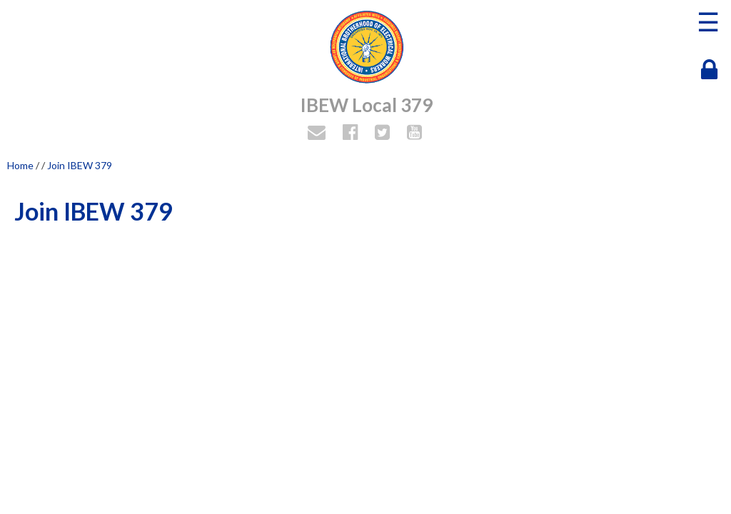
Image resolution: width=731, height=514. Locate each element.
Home (20, 165)
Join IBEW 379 (79, 165)
